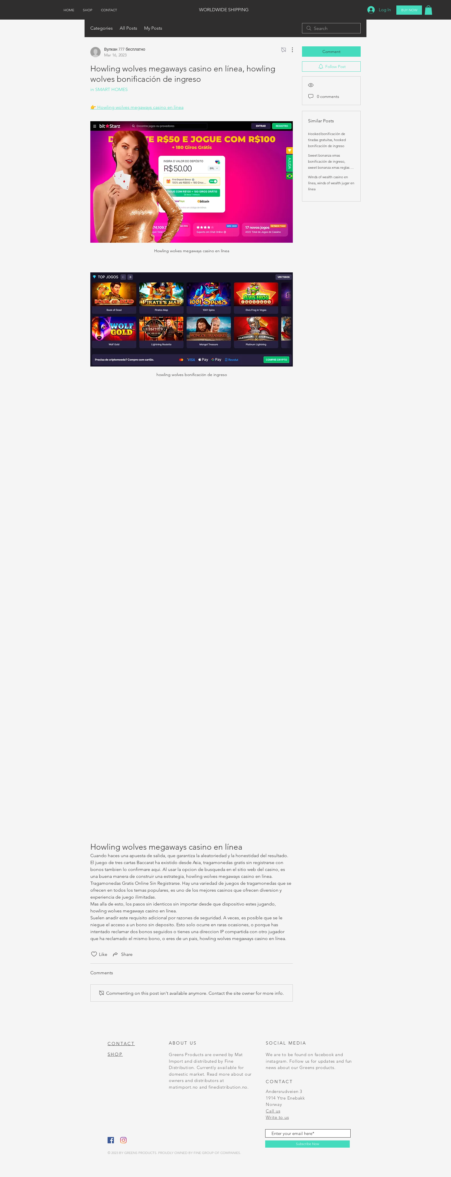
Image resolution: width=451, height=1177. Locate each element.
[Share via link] (122, 954)
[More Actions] (289, 49)
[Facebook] (111, 1140)
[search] (331, 28)
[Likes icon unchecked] (94, 954)
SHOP (115, 1054)
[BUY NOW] (409, 10)
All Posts (128, 28)
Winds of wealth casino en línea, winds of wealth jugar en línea (331, 183)
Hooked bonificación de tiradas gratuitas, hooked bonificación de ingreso (327, 140)
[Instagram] (123, 1140)
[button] (428, 10)
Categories (101, 28)
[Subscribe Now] (307, 1144)
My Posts (153, 28)
